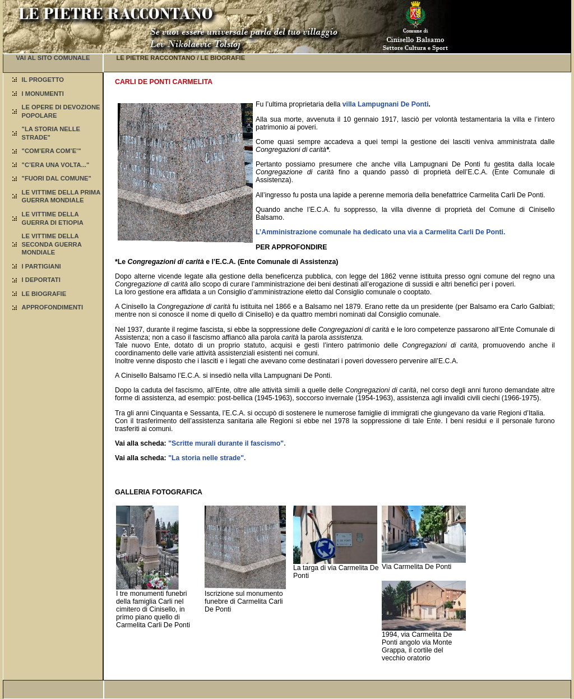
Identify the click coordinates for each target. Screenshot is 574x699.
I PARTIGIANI (41, 266)
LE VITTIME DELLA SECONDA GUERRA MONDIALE (52, 244)
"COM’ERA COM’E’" (51, 150)
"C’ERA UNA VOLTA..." (56, 164)
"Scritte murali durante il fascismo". (226, 443)
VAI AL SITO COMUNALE (53, 57)
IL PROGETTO (43, 79)
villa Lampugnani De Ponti (385, 104)
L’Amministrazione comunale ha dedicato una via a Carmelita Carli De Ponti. (380, 232)
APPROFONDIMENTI (52, 307)
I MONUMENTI (43, 93)
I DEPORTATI (41, 279)
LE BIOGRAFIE (44, 293)
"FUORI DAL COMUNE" (56, 178)
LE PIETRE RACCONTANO (155, 57)
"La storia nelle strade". (207, 458)
